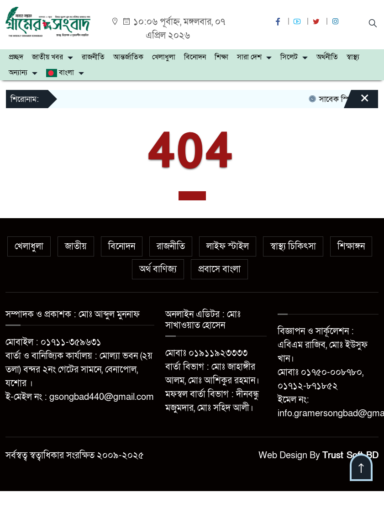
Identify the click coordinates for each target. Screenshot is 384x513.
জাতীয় (76, 246)
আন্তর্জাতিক (128, 57)
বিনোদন (195, 57)
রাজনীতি (93, 57)
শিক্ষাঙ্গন (351, 246)
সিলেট (289, 57)
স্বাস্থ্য (353, 57)
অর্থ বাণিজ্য (158, 269)
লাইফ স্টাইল (227, 246)
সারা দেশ (249, 57)
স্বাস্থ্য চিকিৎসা (293, 246)
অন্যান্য (18, 73)
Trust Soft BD (350, 455)
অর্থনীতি (327, 57)
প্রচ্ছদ (16, 57)
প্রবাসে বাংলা (219, 269)
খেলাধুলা (163, 57)
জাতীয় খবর (47, 57)
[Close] (356, 102)
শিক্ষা (221, 57)
